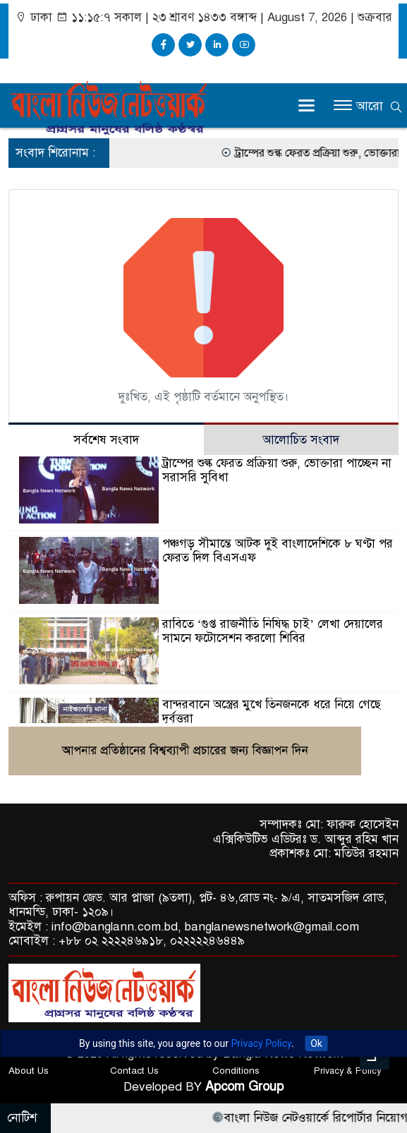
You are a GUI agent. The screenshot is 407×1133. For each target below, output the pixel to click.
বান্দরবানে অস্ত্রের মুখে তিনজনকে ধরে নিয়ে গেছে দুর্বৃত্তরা (271, 711)
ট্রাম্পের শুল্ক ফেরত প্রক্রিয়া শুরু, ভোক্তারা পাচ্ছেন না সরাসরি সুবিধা (276, 470)
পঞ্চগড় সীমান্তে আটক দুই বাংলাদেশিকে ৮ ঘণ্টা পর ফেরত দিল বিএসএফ (277, 550)
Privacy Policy (261, 1043)
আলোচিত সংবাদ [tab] (300, 439)
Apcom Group (244, 1086)
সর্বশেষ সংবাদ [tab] (106, 439)
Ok (316, 1043)
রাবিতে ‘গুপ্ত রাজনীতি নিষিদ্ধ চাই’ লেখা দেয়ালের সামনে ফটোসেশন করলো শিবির (272, 631)
